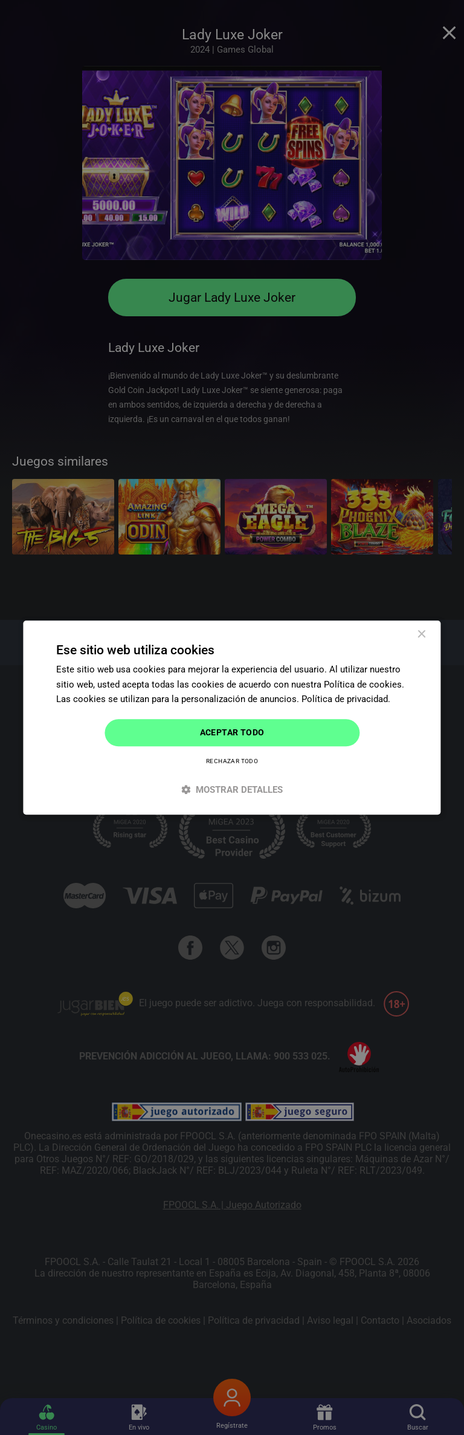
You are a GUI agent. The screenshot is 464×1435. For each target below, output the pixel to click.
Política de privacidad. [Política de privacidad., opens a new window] (345, 699)
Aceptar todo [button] (232, 732)
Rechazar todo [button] (232, 761)
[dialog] (231, 717)
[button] (231, 789)
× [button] (421, 634)
